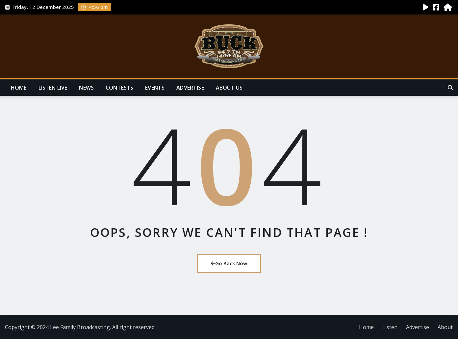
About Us (229, 87)
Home (19, 87)
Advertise (190, 87)
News (86, 87)
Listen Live (52, 87)
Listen (389, 327)
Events (155, 87)
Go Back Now (229, 263)
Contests (119, 87)
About (445, 327)
